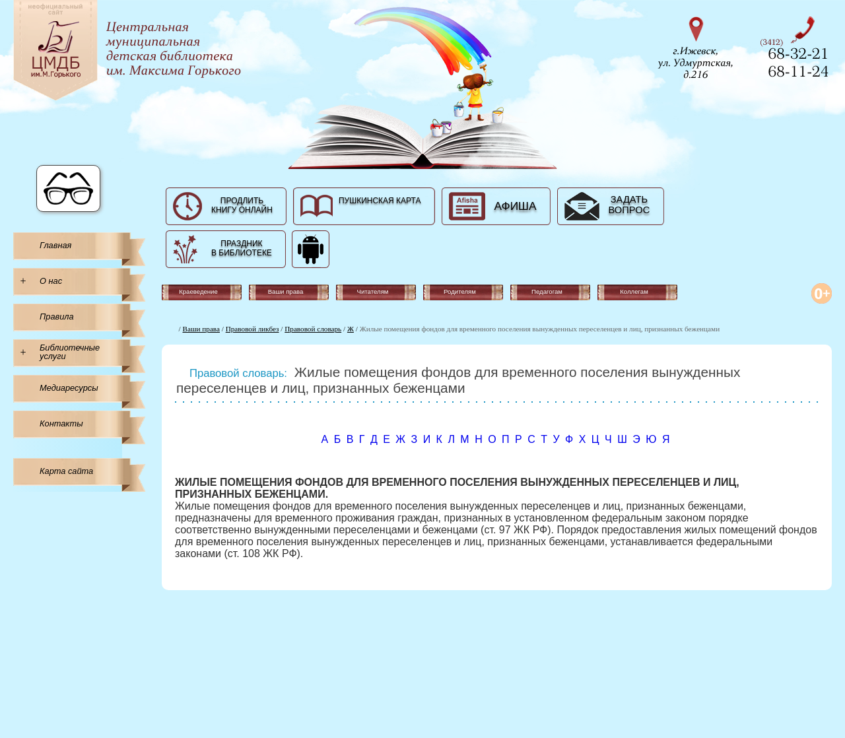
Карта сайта (66, 471)
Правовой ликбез (252, 329)
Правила (57, 316)
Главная (55, 245)
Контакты (61, 423)
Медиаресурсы (69, 388)
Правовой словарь (313, 329)
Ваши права (201, 329)
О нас (51, 281)
